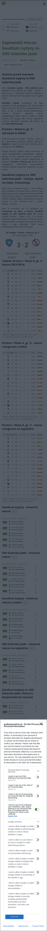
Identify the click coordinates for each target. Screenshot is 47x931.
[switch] (37, 777)
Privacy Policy (38, 926)
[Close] (41, 724)
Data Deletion (8, 926)
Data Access (23, 926)
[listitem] (23, 771)
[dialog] (23, 825)
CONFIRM (14, 917)
